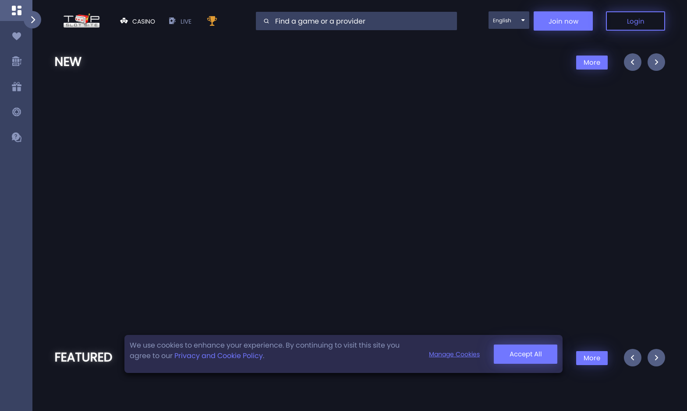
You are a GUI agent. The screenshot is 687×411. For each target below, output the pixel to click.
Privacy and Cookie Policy (218, 356)
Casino (137, 21)
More (592, 62)
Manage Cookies (454, 354)
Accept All (526, 354)
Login (636, 21)
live (179, 21)
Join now (563, 21)
